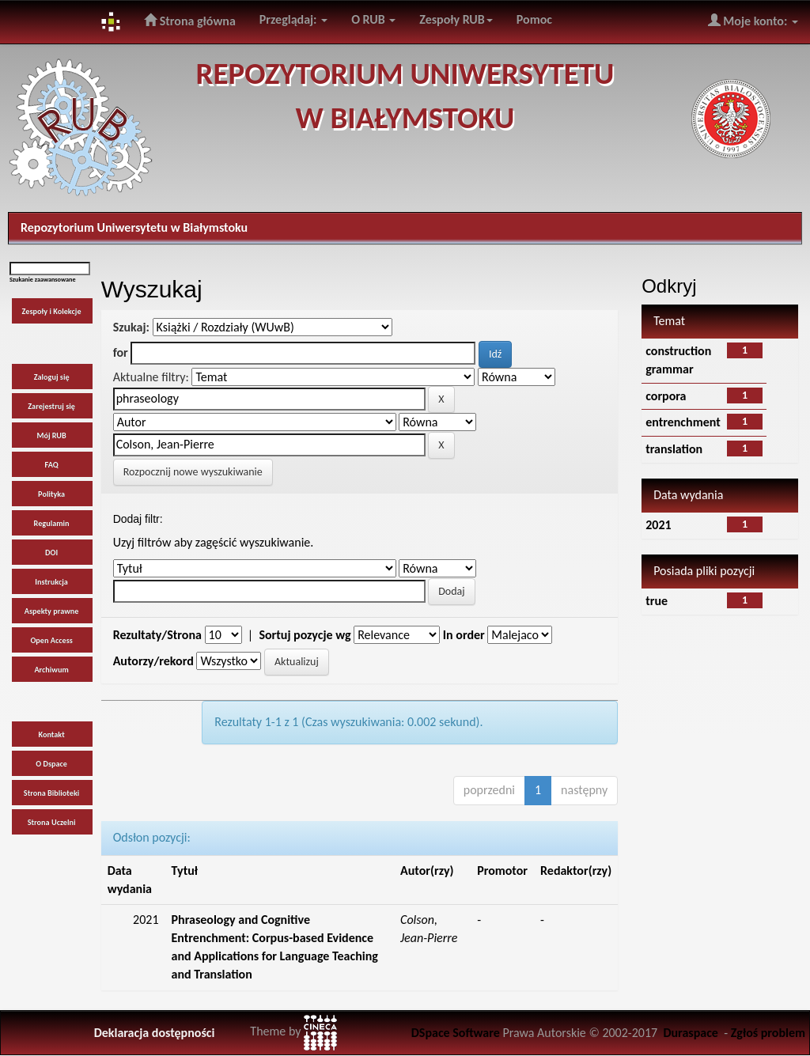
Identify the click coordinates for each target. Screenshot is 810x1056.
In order (464, 634)
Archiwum (51, 669)
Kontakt (51, 734)
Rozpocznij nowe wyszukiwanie (193, 472)
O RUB (373, 19)
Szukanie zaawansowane (42, 279)
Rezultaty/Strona (157, 634)
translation (673, 448)
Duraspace (690, 1032)
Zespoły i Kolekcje (51, 311)
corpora (665, 395)
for (120, 352)
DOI (51, 552)
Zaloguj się (52, 377)
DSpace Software (455, 1032)
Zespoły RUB (456, 19)
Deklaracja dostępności (154, 1032)
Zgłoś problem (768, 1032)
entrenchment (683, 422)
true (656, 600)
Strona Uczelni (52, 822)
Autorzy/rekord (153, 660)
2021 (658, 524)
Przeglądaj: (293, 19)
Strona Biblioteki (52, 793)
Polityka (51, 494)
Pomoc (534, 19)
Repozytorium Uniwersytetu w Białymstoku (134, 227)
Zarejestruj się (51, 406)
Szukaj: (131, 327)
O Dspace (51, 764)
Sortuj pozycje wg (304, 634)
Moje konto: (753, 20)
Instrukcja (51, 582)
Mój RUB (51, 435)
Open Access (51, 640)
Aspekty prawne (52, 611)
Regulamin (52, 523)
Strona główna (190, 20)
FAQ (52, 465)
